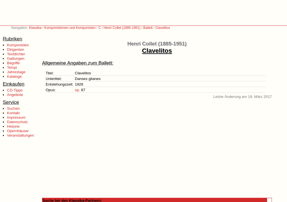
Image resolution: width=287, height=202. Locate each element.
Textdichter (16, 54)
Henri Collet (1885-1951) (122, 28)
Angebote (15, 95)
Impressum (16, 117)
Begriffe (13, 63)
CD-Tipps (15, 90)
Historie (13, 126)
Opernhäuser (18, 131)
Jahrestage (16, 72)
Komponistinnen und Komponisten (70, 28)
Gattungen (15, 58)
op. (77, 90)
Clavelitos (162, 28)
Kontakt (13, 113)
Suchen (13, 108)
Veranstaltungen (20, 135)
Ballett (147, 28)
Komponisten (18, 45)
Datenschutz (17, 122)
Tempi (12, 67)
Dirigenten (15, 49)
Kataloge (14, 76)
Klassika (35, 28)
